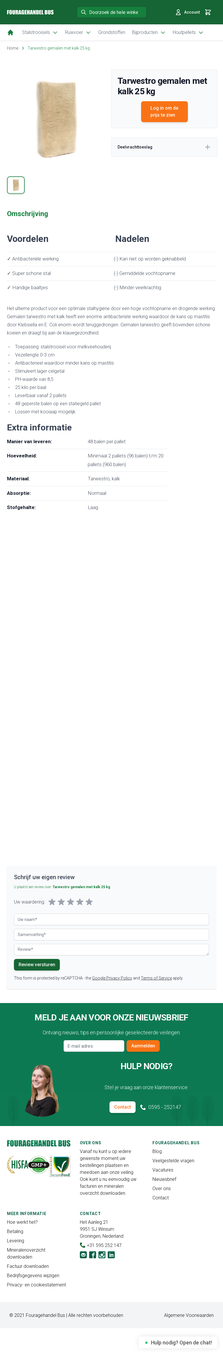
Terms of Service (156, 978)
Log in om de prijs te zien (164, 111)
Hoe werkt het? (22, 1222)
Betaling (15, 1231)
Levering (15, 1240)
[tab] (16, 185)
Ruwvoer (78, 32)
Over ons (161, 1188)
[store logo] (30, 12)
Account (187, 12)
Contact (122, 1107)
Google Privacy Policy (112, 978)
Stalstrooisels (40, 32)
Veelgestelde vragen (173, 1160)
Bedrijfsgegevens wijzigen (33, 1275)
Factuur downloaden (28, 1266)
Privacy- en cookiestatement (36, 1285)
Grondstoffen (111, 32)
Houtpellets (188, 32)
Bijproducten (149, 32)
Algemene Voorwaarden (189, 1315)
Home (12, 48)
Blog (157, 1151)
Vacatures (162, 1170)
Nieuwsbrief (164, 1179)
